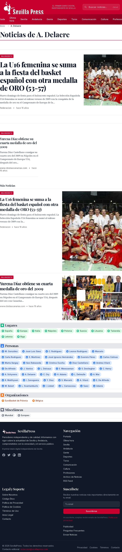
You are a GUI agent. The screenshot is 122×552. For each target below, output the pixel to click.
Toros (74, 19)
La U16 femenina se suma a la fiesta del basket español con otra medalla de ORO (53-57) (29, 204)
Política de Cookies (11, 507)
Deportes (62, 19)
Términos (104, 547)
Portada (67, 436)
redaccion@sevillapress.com (34, 549)
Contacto (6, 519)
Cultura (104, 19)
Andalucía (37, 19)
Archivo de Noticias (72, 477)
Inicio (2, 26)
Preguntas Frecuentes (73, 530)
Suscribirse (91, 511)
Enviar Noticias (70, 534)
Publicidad (68, 526)
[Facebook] (3, 455)
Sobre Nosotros (9, 494)
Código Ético (8, 499)
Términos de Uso (10, 511)
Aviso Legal (7, 515)
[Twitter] (9, 455)
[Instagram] (14, 455)
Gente (50, 19)
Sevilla (24, 19)
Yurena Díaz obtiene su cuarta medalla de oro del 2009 (18, 143)
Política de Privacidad (12, 503)
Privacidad (82, 547)
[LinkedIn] (19, 455)
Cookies (94, 547)
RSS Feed (68, 481)
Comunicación (89, 19)
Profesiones (69, 473)
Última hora (13, 19)
